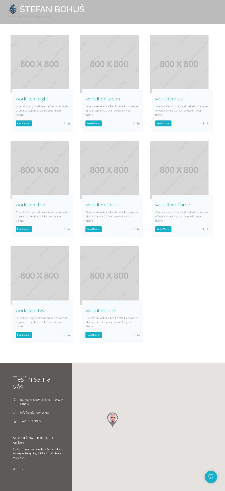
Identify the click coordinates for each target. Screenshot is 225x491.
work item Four (101, 205)
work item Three (172, 205)
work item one (100, 310)
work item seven (102, 99)
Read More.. (24, 123)
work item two (31, 310)
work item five (30, 205)
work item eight (32, 99)
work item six (169, 99)
